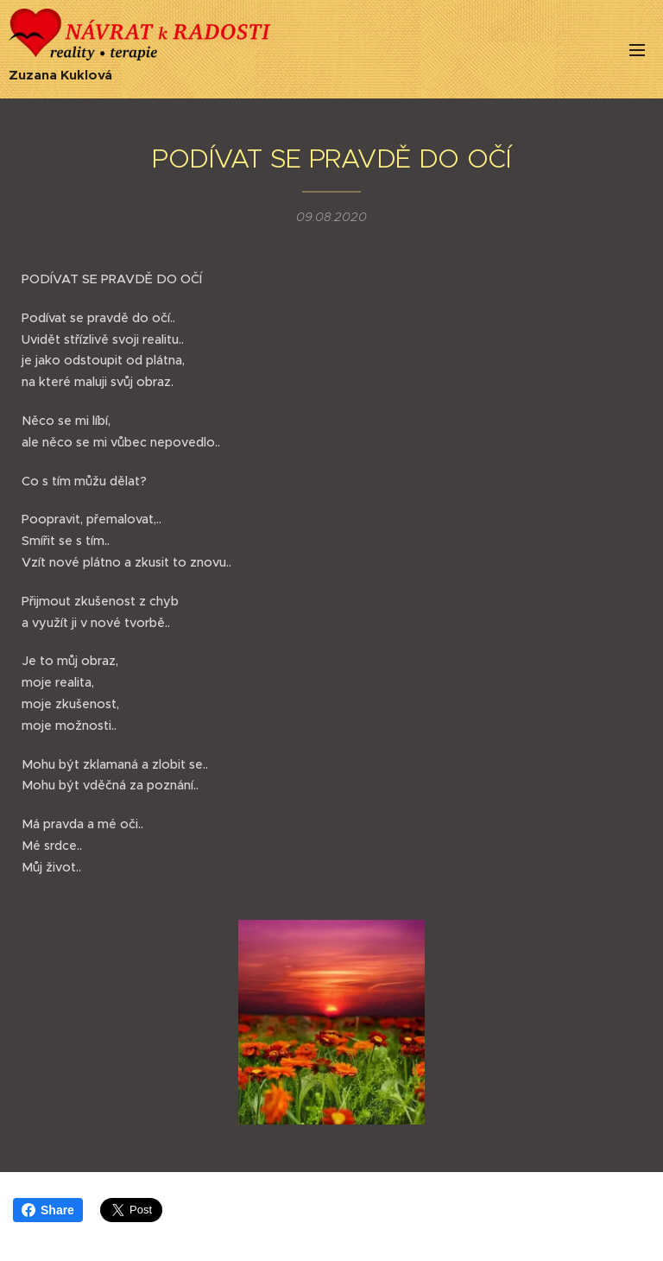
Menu (637, 50)
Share (48, 1210)
